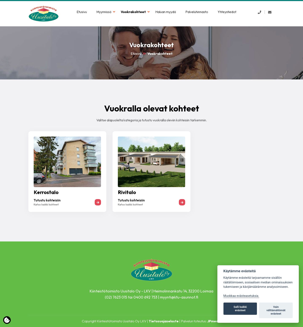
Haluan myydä (165, 12)
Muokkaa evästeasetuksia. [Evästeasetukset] (241, 296)
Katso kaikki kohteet (46, 204)
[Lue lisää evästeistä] (7, 321)
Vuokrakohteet (133, 12)
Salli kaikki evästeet (240, 308)
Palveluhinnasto (196, 12)
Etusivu (82, 12)
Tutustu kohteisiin (47, 200)
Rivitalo (127, 192)
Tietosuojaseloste (164, 321)
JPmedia (214, 321)
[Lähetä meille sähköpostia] (269, 12)
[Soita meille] (259, 12)
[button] (259, 12)
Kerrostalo (46, 192)
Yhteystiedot (227, 12)
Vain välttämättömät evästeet (275, 310)
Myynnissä (103, 12)
